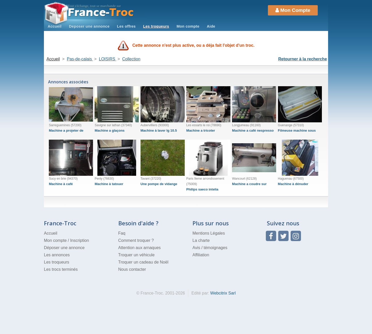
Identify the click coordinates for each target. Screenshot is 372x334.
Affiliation (200, 255)
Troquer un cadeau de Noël (143, 262)
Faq (122, 233)
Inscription (79, 240)
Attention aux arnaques (139, 247)
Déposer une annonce (64, 247)
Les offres (126, 26)
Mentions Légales (208, 233)
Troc (101, 12)
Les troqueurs (156, 26)
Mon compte (187, 26)
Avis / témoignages (209, 247)
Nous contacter (132, 269)
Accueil (54, 26)
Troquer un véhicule (136, 255)
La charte (201, 240)
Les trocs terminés (61, 269)
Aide (211, 26)
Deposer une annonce (89, 26)
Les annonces (57, 255)
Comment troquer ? (136, 240)
